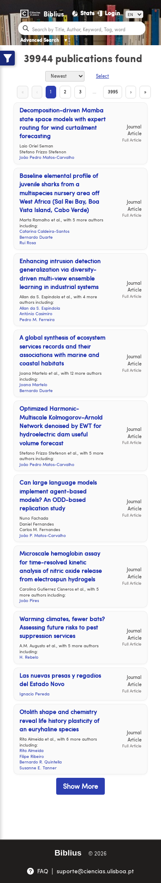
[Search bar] (87, 29)
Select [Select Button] (102, 76)
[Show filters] (7, 58)
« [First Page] (23, 91)
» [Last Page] (145, 91)
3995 (113, 91)
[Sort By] (65, 76)
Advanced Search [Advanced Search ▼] (44, 40)
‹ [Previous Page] (37, 91)
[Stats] (83, 13)
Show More (80, 786)
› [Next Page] (130, 91)
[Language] (134, 14)
